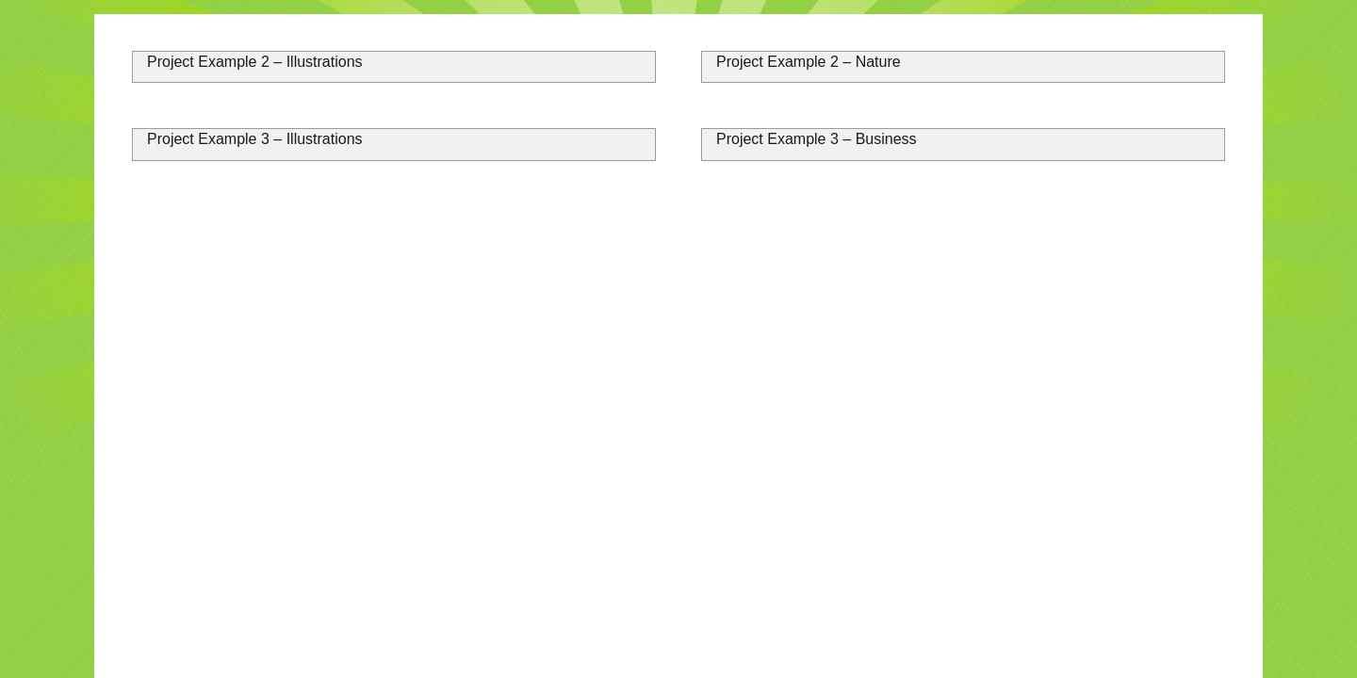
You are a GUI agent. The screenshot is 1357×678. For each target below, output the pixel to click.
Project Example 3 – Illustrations (255, 139)
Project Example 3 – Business (816, 139)
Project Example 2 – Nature (808, 62)
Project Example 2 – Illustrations (255, 62)
